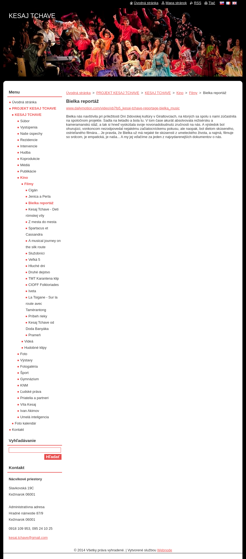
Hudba (25, 152)
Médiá (25, 165)
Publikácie (28, 171)
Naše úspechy (31, 133)
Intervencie (28, 146)
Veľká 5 (34, 259)
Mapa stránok (176, 3)
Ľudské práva (30, 392)
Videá (28, 341)
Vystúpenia (28, 127)
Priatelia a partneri (34, 398)
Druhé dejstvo (39, 272)
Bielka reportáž (41, 203)
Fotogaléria (29, 366)
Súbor (25, 121)
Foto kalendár (25, 423)
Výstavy (26, 360)
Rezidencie (28, 140)
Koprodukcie (30, 159)
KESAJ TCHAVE (158, 93)
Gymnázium (29, 379)
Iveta (32, 291)
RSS (197, 3)
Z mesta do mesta (42, 222)
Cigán (32, 190)
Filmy (193, 93)
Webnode (164, 550)
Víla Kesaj (28, 404)
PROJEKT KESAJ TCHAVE (117, 93)
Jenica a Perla (39, 196)
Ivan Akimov (29, 411)
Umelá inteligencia (34, 417)
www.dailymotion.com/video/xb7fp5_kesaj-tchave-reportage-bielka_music (123, 108)
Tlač (212, 3)
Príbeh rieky (37, 316)
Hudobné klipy (35, 348)
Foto (23, 354)
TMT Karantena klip (43, 278)
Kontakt (18, 430)
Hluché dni (36, 266)
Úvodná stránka (78, 93)
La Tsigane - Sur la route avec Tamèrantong (41, 303)
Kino (179, 93)
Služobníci (36, 253)
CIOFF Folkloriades (43, 285)
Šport (24, 373)
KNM (24, 385)
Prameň (34, 335)
